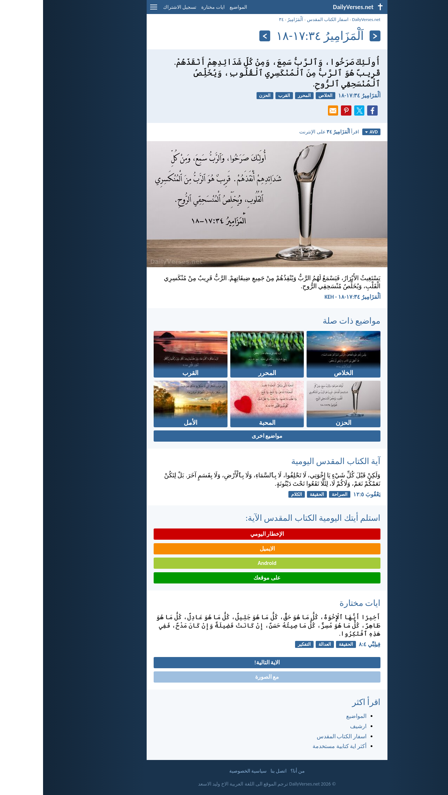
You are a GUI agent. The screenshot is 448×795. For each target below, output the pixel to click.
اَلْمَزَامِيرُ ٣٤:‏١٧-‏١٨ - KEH (309, 296)
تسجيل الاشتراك (136, 7)
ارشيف (315, 726)
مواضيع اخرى (224, 436)
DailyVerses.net (323, 19)
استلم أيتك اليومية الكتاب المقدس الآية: (269, 518)
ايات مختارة (170, 7)
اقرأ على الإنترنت (286, 132)
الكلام (253, 494)
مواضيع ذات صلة (308, 321)
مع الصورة (224, 676)
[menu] (111, 9)
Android (224, 563)
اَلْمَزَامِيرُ (252, 19)
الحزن (221, 95)
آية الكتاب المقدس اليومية (292, 461)
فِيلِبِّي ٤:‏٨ (326, 644)
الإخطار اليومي (224, 534)
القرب (241, 95)
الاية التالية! (224, 662)
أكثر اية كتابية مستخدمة (296, 746)
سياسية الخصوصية (205, 771)
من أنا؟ (254, 771)
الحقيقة (274, 494)
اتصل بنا (235, 771)
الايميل (224, 548)
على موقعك (224, 577)
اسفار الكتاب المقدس (285, 19)
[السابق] (332, 35)
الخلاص (282, 95)
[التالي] (221, 35)
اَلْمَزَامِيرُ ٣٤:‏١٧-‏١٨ (316, 95)
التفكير (261, 644)
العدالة (281, 644)
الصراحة (296, 494)
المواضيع (195, 7)
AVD (328, 131)
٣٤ (238, 19)
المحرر (261, 95)
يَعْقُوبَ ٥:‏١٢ (323, 494)
